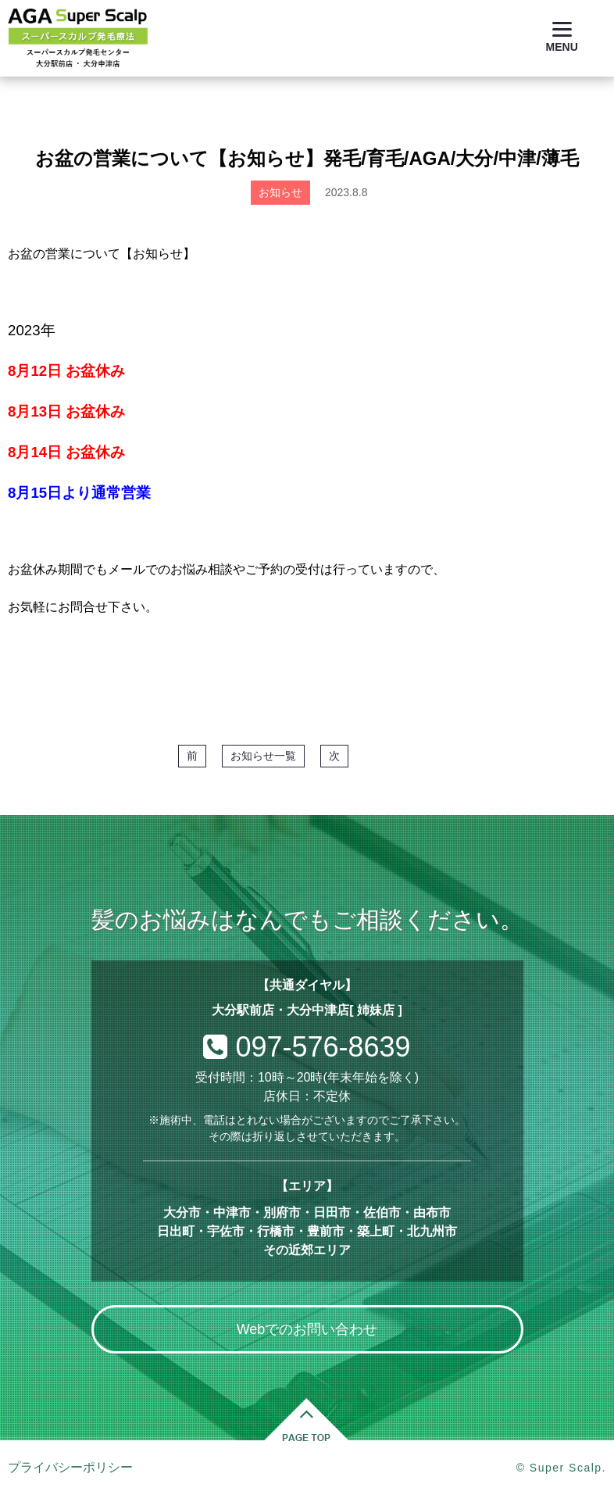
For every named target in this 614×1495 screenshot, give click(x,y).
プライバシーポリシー (70, 1467)
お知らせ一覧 (263, 755)
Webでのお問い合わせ (307, 1329)
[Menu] (562, 37)
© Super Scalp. (561, 1467)
